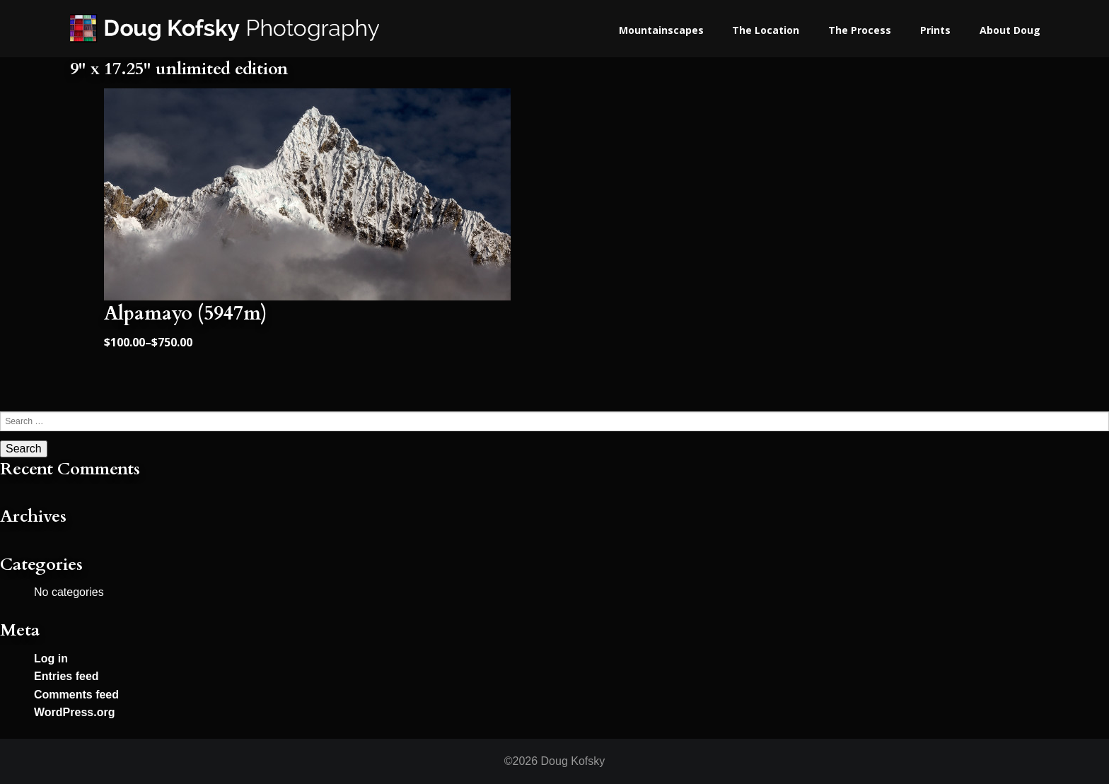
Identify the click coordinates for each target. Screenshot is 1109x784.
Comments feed (76, 695)
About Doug (1010, 30)
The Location (765, 30)
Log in (51, 659)
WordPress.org (74, 712)
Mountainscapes (661, 30)
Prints (935, 30)
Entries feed (66, 676)
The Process (859, 30)
